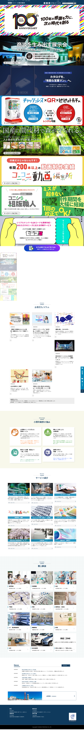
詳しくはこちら (12, 506)
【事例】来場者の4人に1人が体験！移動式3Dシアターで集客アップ (19, 334)
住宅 (10, 652)
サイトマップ (63, 1)
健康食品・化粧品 (60, 610)
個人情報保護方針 (72, 724)
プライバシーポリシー (72, 1)
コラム (42, 7)
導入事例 (32, 7)
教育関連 (11, 590)
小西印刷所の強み (12, 7)
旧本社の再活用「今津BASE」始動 (29, 685)
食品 (56, 590)
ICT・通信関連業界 (14, 631)
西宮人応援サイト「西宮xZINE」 (64, 652)
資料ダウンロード (71, 7)
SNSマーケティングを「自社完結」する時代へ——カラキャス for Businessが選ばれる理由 (41, 334)
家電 (56, 631)
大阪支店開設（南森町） (27, 681)
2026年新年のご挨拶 (16, 390)
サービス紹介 (22, 7)
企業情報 (52, 7)
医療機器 (34, 590)
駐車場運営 (35, 652)
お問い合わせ (62, 7)
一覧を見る (65, 669)
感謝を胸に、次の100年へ (62, 333)
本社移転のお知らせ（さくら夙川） (29, 677)
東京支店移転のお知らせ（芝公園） (29, 673)
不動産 (10, 610)
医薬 (33, 610)
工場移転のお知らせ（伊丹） (28, 689)
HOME (58, 1)
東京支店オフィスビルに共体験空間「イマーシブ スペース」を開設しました (64, 361)
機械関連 (34, 631)
